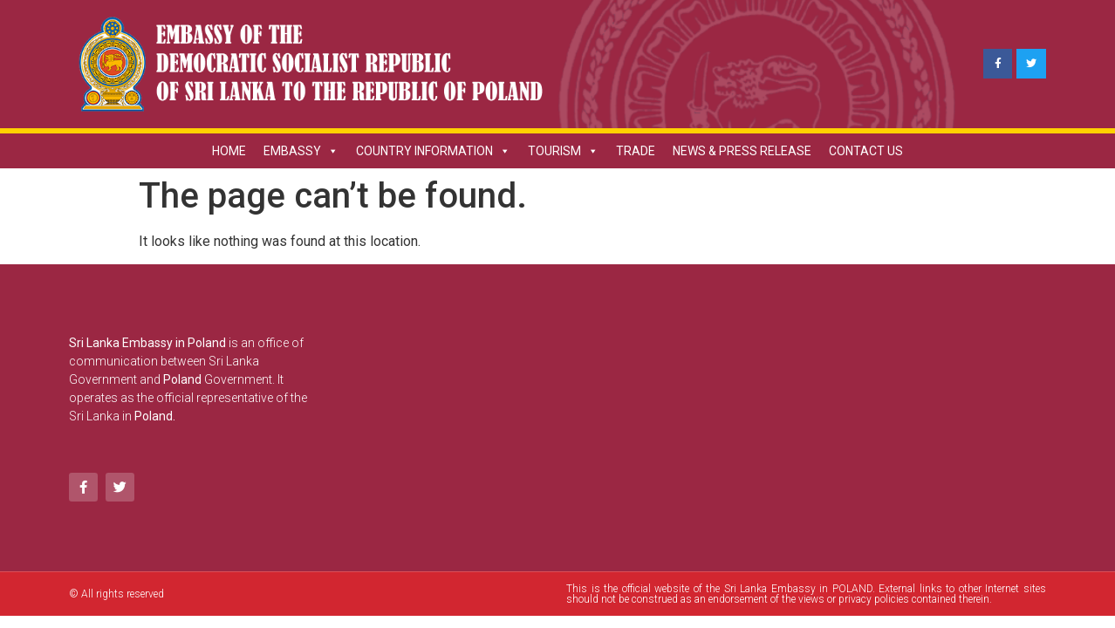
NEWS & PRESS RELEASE (742, 151)
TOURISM (563, 151)
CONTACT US (866, 151)
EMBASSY (301, 151)
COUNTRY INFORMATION (433, 151)
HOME (229, 151)
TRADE (635, 151)
